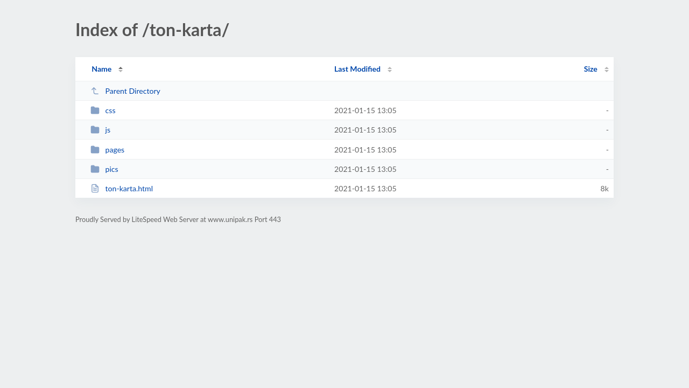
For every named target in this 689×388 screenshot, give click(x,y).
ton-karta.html (121, 188)
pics (104, 169)
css (102, 110)
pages (107, 149)
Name (101, 68)
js (100, 129)
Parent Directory (125, 90)
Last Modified (357, 68)
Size (590, 68)
